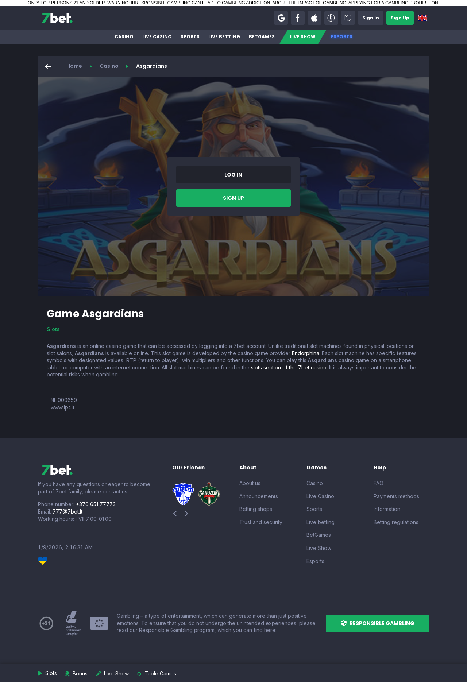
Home (74, 66)
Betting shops (255, 509)
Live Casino (157, 37)
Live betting (224, 37)
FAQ (378, 483)
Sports (190, 37)
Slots (53, 329)
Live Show (303, 37)
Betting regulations (396, 522)
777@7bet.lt (67, 511)
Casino (124, 37)
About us (249, 483)
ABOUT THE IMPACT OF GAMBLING (309, 2)
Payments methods (396, 496)
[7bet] (57, 18)
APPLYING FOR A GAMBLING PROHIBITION (393, 2)
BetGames (262, 37)
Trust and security (260, 522)
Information (387, 509)
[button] (281, 18)
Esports (341, 37)
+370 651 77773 (96, 504)
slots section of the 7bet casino (289, 367)
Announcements (258, 496)
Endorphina (305, 353)
